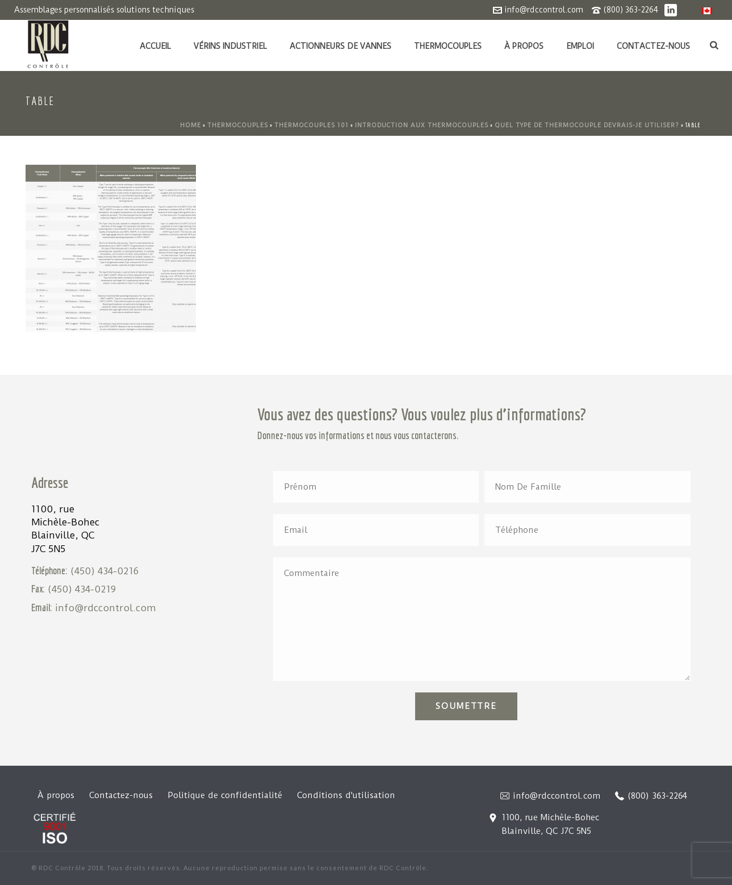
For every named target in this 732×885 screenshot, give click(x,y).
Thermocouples (448, 46)
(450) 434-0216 (104, 571)
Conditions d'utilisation (346, 795)
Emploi (580, 46)
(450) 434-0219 (82, 589)
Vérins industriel (230, 46)
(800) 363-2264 (630, 9)
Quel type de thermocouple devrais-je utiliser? (587, 125)
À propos (523, 46)
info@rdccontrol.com (543, 9)
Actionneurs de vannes (340, 46)
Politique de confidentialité (225, 795)
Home (190, 125)
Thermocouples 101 (311, 125)
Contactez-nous (653, 46)
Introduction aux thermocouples (421, 125)
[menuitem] (707, 10)
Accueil (155, 46)
